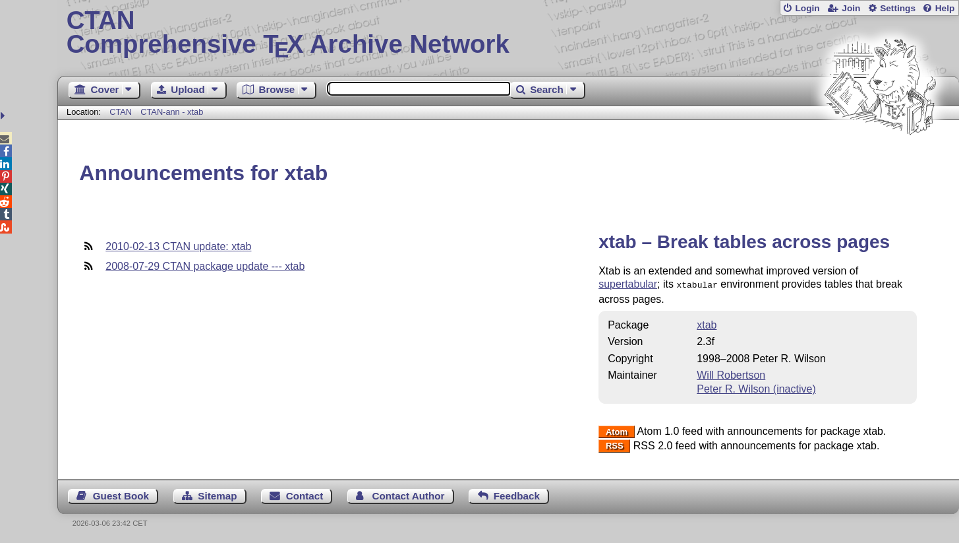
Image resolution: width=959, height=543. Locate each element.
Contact (305, 494)
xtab (706, 323)
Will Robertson (731, 373)
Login (807, 8)
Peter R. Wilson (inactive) (756, 387)
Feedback (517, 494)
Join (851, 8)
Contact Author (408, 494)
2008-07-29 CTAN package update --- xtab (205, 266)
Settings (897, 8)
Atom (616, 430)
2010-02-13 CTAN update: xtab (178, 246)
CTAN (120, 112)
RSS (615, 445)
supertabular (627, 284)
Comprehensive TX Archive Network (508, 33)
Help (945, 8)
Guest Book (121, 494)
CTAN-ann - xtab (171, 112)
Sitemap (217, 494)
